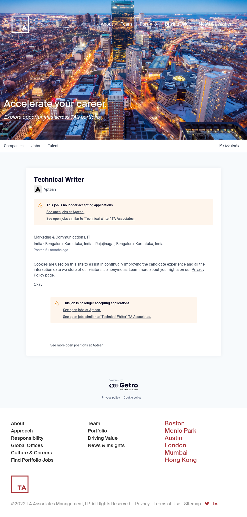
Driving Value (103, 438)
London (175, 445)
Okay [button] (38, 284)
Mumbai (176, 452)
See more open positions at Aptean (77, 345)
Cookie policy (132, 397)
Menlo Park (180, 430)
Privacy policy (111, 397)
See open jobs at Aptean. (66, 212)
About (18, 423)
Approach (22, 431)
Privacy (142, 504)
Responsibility (27, 438)
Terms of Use (167, 504)
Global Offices (27, 445)
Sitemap (192, 504)
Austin (173, 438)
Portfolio (97, 431)
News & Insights (106, 445)
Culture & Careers (31, 453)
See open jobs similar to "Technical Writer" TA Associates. (91, 218)
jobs (35, 146)
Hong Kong (181, 460)
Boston (175, 423)
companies (14, 146)
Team (94, 423)
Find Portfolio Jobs (32, 459)
